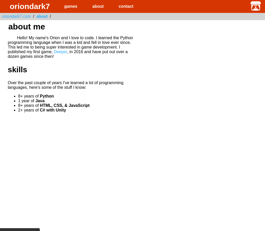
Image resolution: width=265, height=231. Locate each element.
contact (126, 6)
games (70, 6)
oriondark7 (30, 6)
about (98, 6)
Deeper (60, 52)
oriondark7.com (16, 16)
